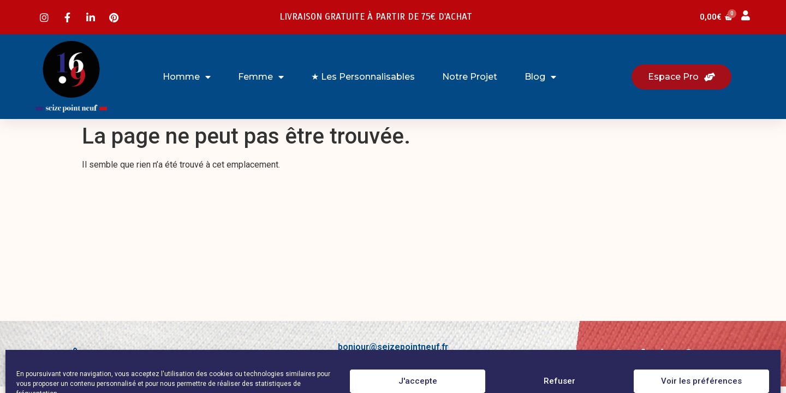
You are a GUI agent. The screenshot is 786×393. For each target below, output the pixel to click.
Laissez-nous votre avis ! (142, 354)
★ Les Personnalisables (363, 77)
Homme (187, 77)
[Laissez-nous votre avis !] (74, 354)
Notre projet (469, 77)
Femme (261, 77)
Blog (540, 77)
